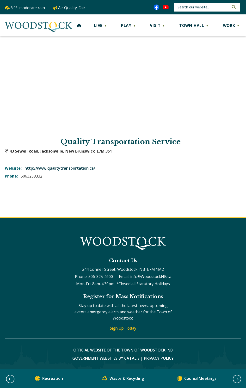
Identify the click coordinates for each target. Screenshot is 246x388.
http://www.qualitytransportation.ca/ (60, 168)
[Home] (79, 25)
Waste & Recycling (123, 379)
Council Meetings (197, 379)
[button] (233, 7)
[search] (203, 7)
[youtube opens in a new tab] (166, 7)
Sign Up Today (123, 328)
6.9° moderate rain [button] (28, 7)
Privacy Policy (159, 358)
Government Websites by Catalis (106, 358)
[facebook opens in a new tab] (156, 7)
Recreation (49, 379)
